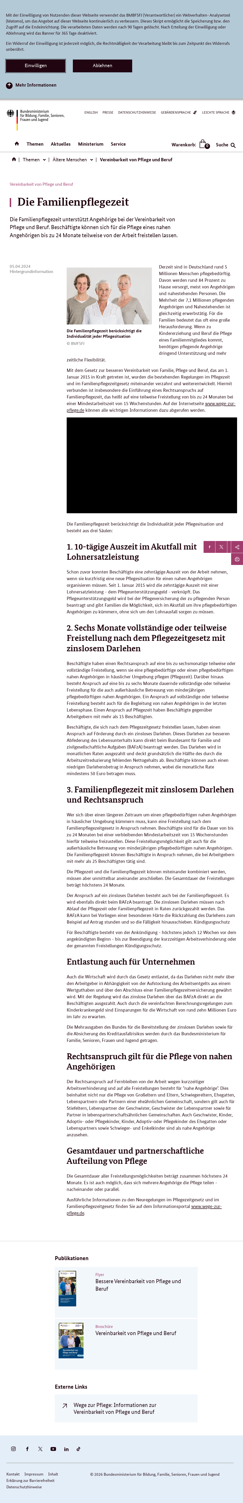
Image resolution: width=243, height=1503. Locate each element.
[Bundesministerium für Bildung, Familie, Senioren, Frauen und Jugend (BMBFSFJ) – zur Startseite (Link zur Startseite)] (35, 120)
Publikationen (72, 1258)
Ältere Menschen (70, 159)
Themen (35, 144)
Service (118, 144)
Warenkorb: (190, 144)
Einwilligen (36, 65)
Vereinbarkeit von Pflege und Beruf (136, 159)
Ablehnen (102, 65)
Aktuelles (61, 144)
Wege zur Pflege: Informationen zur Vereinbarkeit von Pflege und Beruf (115, 1408)
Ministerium (90, 144)
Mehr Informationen (35, 85)
